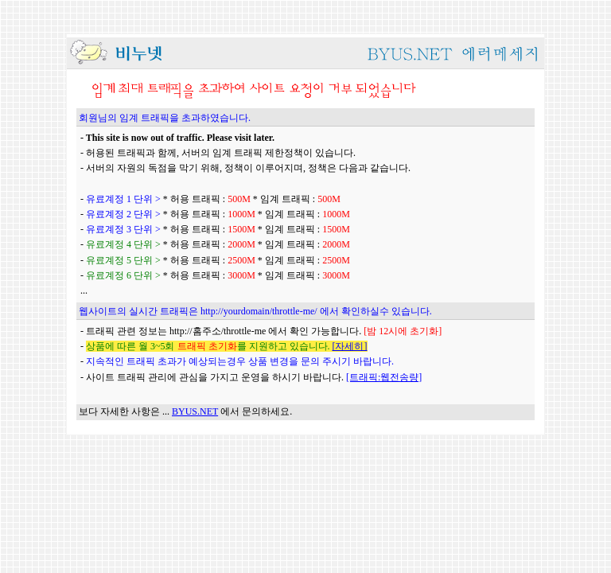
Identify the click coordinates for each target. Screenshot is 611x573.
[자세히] (350, 346)
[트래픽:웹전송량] (384, 377)
